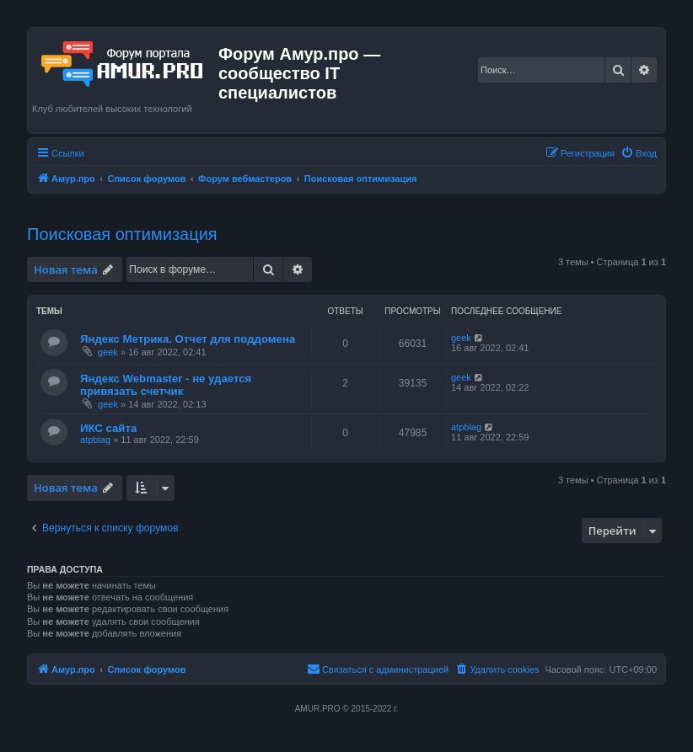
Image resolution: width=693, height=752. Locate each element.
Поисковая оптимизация (122, 234)
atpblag (95, 440)
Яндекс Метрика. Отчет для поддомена (187, 339)
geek (108, 352)
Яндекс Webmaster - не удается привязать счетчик (165, 384)
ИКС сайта (108, 428)
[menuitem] (638, 153)
